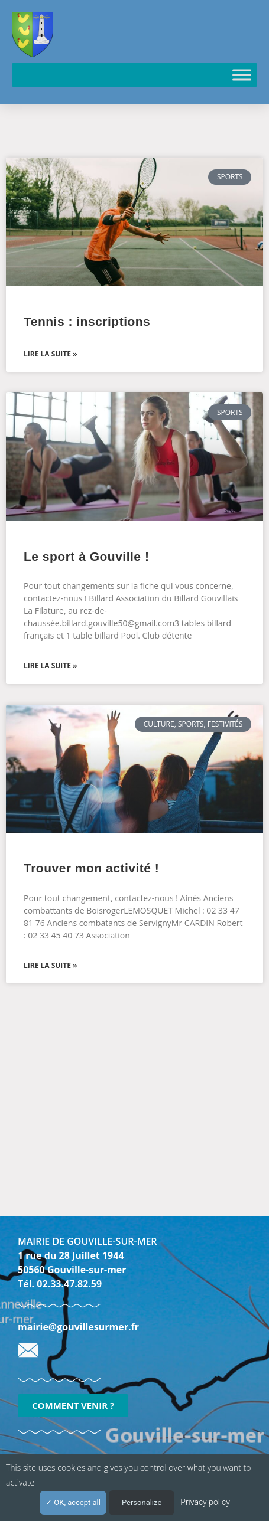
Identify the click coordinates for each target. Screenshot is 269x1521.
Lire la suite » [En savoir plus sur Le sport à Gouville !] (50, 665)
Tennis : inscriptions (87, 321)
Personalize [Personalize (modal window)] (141, 1502)
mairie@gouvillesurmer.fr (78, 1326)
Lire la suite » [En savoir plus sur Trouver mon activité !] (50, 965)
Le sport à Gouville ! (86, 556)
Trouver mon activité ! (91, 868)
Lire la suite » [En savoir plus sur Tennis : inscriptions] (50, 354)
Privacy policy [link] (205, 1502)
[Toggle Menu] (241, 74)
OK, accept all (73, 1502)
